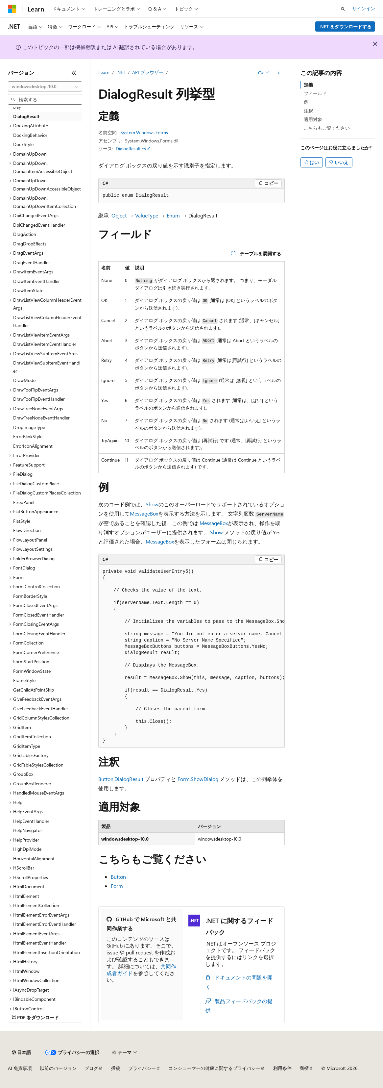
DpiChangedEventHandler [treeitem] (39, 225)
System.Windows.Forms (144, 132)
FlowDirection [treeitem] (27, 530)
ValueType (146, 215)
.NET (120, 72)
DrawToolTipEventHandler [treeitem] (39, 399)
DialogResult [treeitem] (26, 116)
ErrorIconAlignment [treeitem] (33, 446)
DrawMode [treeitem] (24, 380)
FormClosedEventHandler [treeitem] (38, 615)
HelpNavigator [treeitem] (27, 830)
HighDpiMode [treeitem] (27, 849)
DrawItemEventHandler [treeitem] (36, 281)
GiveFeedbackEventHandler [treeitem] (40, 708)
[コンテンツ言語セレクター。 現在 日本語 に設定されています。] (21, 1052)
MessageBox (144, 513)
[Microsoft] (12, 9)
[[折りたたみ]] (74, 73)
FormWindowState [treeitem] (32, 671)
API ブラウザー (147, 72)
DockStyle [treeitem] (23, 144)
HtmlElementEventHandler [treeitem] (39, 943)
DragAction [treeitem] (24, 234)
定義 (308, 85)
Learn (103, 72)
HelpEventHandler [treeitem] (31, 821)
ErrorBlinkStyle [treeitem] (27, 436)
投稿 (115, 1068)
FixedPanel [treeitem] (23, 502)
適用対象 (313, 119)
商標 (304, 1068)
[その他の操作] (279, 72)
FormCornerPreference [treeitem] (36, 652)
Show (152, 504)
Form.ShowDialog (198, 778)
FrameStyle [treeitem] (24, 680)
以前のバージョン (58, 1068)
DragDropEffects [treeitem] (29, 243)
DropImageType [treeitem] (29, 427)
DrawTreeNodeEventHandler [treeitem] (41, 418)
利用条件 (282, 1068)
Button (118, 876)
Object (119, 215)
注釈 (308, 111)
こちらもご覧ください (327, 128)
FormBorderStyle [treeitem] (30, 596)
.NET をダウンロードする (345, 26)
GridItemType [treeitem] (26, 746)
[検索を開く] (342, 9)
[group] (191, 656)
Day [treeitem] (17, 107)
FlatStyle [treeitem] (21, 521)
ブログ (91, 1068)
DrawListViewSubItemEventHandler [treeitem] (46, 367)
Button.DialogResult (120, 778)
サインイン (363, 8)
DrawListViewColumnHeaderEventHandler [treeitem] (47, 321)
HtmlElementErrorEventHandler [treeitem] (44, 924)
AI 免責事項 (20, 1068)
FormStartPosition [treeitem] (31, 661)
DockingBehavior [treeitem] (30, 135)
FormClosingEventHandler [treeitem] (39, 633)
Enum (173, 215)
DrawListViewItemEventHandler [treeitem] (44, 344)
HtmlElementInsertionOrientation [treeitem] (46, 952)
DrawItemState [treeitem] (28, 290)
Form (117, 885)
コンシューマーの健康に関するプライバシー (214, 1068)
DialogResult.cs (131, 148)
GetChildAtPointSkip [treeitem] (33, 690)
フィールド (315, 93)
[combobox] (45, 86)
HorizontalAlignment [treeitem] (34, 858)
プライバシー (142, 1068)
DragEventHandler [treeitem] (31, 262)
